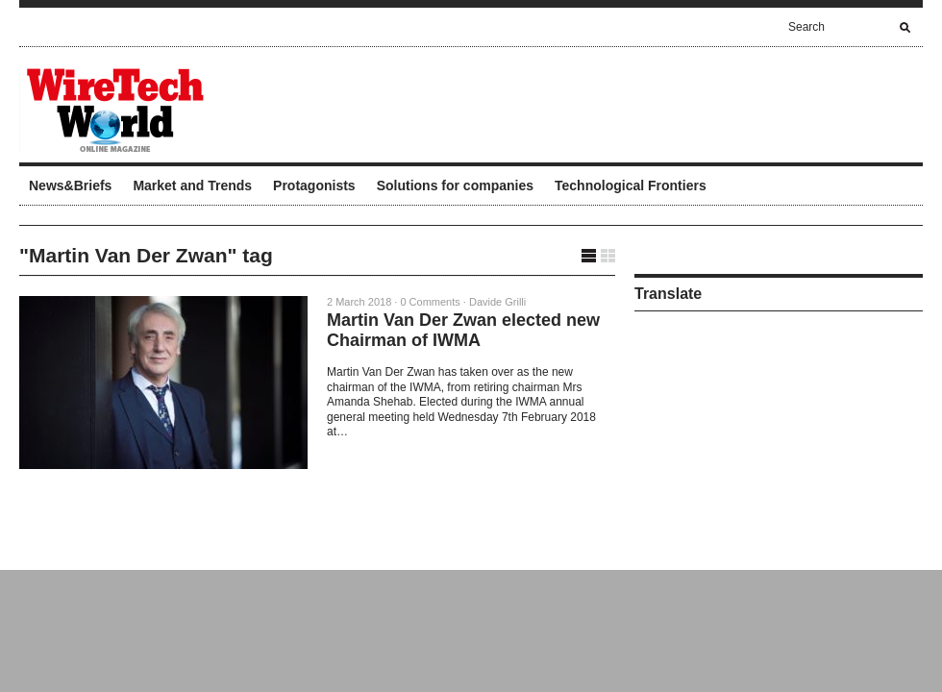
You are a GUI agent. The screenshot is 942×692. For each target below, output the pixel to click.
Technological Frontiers (630, 185)
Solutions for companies (455, 185)
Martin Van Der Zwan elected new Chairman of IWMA (463, 330)
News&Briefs (70, 185)
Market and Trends (192, 185)
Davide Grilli (497, 302)
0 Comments (429, 302)
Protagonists (314, 185)
